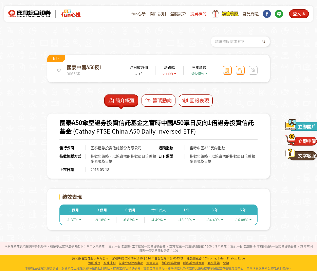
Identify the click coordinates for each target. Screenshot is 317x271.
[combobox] (238, 41)
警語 (226, 263)
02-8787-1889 (134, 258)
